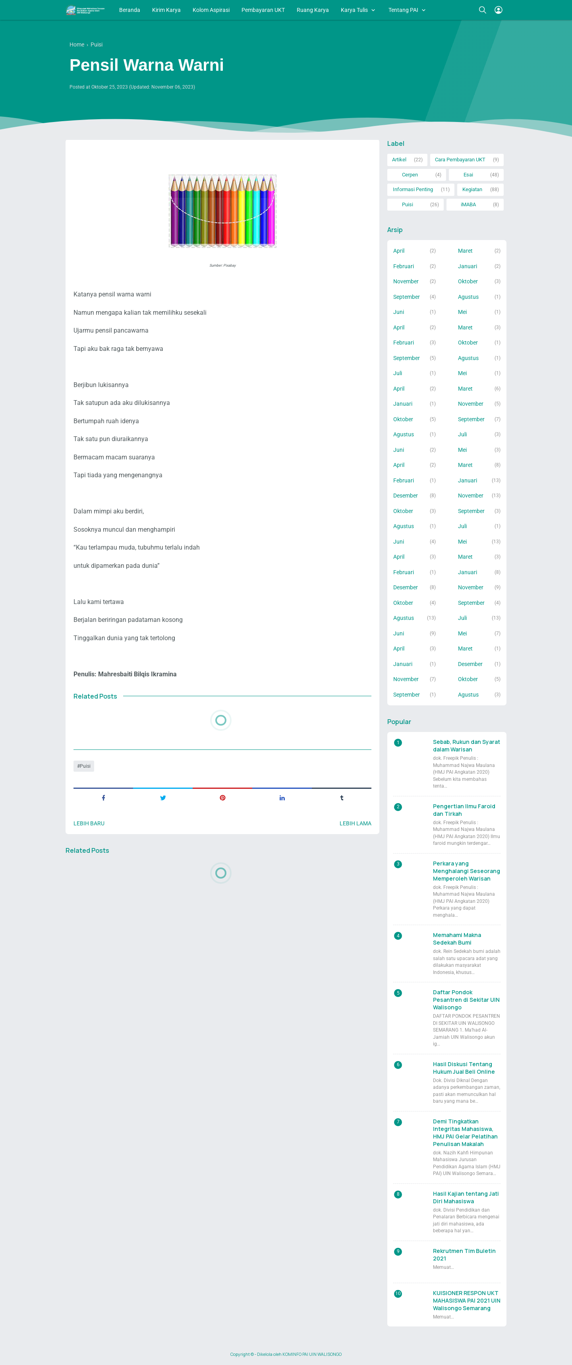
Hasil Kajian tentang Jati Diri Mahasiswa (466, 1197)
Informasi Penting (413, 189)
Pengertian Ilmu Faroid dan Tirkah (464, 809)
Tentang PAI (403, 10)
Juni (398, 312)
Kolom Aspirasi (211, 10)
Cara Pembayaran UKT (460, 160)
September (406, 297)
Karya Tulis (354, 10)
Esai (468, 175)
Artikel (399, 160)
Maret (465, 251)
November (406, 281)
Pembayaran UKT (263, 10)
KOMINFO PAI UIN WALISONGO (312, 1354)
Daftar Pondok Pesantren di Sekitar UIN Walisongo (466, 999)
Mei (462, 312)
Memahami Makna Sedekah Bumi (457, 938)
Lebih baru (88, 823)
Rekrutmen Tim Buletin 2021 (464, 1254)
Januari (467, 266)
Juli (397, 373)
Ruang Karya (313, 10)
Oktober (468, 281)
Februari (403, 266)
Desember (405, 495)
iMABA (468, 204)
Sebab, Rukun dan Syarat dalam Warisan (466, 745)
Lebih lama (355, 823)
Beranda (129, 10)
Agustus (468, 297)
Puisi (85, 766)
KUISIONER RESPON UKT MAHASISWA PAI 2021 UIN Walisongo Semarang (466, 1300)
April (398, 251)
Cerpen (410, 175)
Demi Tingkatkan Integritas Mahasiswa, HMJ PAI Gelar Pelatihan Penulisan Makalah (465, 1132)
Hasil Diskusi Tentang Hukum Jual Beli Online (464, 1067)
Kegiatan (472, 189)
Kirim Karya (166, 10)
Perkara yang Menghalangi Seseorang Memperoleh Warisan (466, 871)
